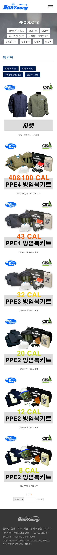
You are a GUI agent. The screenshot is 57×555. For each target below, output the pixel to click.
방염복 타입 (27, 68)
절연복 (37, 41)
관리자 (28, 544)
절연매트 (33, 30)
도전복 (48, 41)
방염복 (45, 30)
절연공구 (25, 41)
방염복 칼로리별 (13, 75)
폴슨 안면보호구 (16, 36)
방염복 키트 (10, 68)
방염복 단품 (32, 75)
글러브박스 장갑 (16, 30)
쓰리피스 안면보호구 (38, 36)
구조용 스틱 (11, 41)
